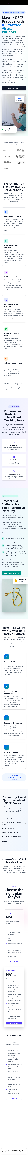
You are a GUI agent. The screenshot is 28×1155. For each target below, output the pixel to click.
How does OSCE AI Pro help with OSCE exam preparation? (14, 823)
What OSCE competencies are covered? (14, 836)
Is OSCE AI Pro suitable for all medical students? (14, 840)
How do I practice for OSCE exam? (14, 832)
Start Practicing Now (11, 573)
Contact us (14, 1098)
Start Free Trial (14, 88)
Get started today (14, 961)
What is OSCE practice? (14, 818)
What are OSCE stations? (14, 828)
